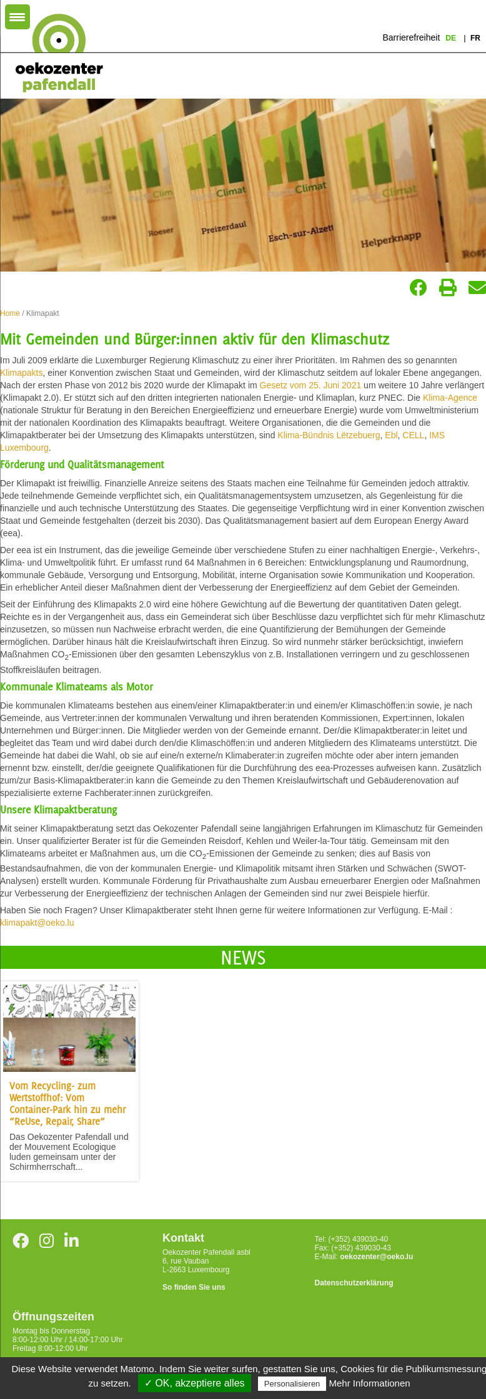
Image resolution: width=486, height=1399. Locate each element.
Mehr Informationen (369, 1383)
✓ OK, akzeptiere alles (194, 1383)
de (451, 38)
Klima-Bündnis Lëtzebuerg (328, 435)
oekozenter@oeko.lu (376, 1256)
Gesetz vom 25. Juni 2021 (311, 385)
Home (10, 313)
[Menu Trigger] (17, 16)
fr (475, 38)
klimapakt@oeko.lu (37, 923)
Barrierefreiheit (411, 37)
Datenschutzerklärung (354, 1283)
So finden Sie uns (194, 1287)
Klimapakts (21, 373)
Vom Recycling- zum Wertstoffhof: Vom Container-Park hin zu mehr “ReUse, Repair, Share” (67, 1103)
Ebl (391, 435)
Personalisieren (292, 1383)
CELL (413, 435)
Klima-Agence (450, 398)
